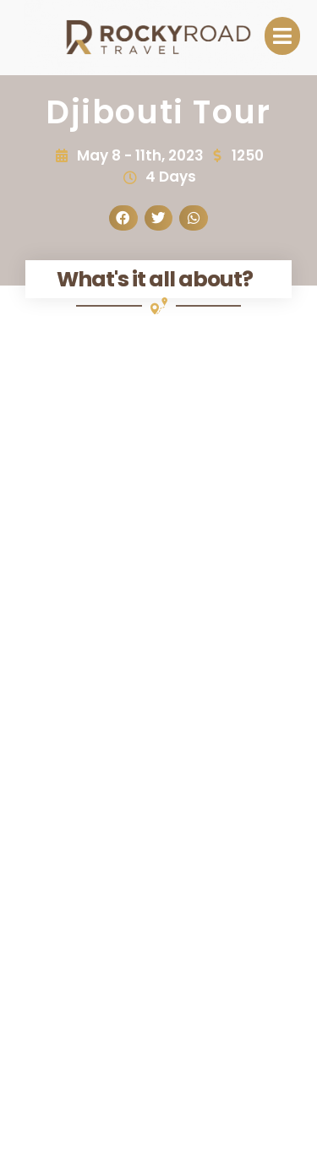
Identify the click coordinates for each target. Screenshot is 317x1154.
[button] (123, 218)
